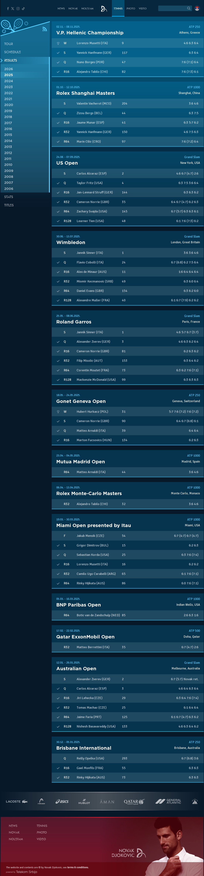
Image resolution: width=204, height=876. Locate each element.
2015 (8, 135)
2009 (8, 171)
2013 (8, 147)
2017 (8, 123)
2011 (7, 159)
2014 (8, 141)
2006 (8, 189)
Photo (130, 8)
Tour (8, 44)
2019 (8, 111)
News (61, 8)
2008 (8, 177)
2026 (8, 69)
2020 (8, 105)
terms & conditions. (78, 867)
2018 (8, 117)
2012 (8, 153)
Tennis (118, 8)
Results (10, 60)
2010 (8, 165)
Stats (8, 197)
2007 (8, 183)
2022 (8, 93)
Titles (9, 205)
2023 (8, 87)
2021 (8, 99)
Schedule (12, 52)
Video (143, 8)
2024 (8, 81)
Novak (73, 8)
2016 (8, 129)
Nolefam (87, 8)
